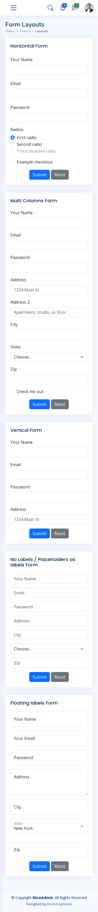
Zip (13, 369)
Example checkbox (35, 162)
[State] (49, 826)
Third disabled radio (36, 151)
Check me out (30, 391)
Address (18, 280)
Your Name (21, 59)
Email (15, 83)
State (15, 347)
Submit (40, 175)
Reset (59, 175)
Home (10, 31)
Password (20, 107)
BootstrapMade (59, 904)
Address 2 (20, 302)
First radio (27, 137)
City (14, 324)
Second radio (29, 144)
